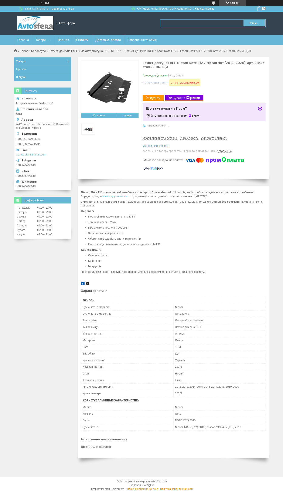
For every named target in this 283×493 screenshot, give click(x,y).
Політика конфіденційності (176, 488)
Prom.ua (162, 481)
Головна (23, 40)
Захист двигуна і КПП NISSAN (101, 51)
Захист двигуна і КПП (63, 51)
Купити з (186, 98)
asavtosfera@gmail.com (31, 154)
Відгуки (20, 77)
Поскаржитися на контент (142, 488)
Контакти (82, 40)
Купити (155, 98)
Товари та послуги (33, 51)
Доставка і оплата (108, 40)
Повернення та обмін (142, 40)
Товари (40, 40)
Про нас (63, 40)
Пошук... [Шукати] (254, 23)
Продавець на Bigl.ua (141, 485)
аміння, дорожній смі (114, 196)
